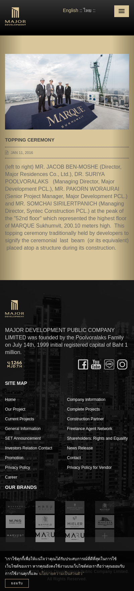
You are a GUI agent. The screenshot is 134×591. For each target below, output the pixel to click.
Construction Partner (85, 419)
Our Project (15, 409)
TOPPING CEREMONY (30, 140)
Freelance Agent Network (89, 428)
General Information (23, 428)
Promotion (14, 457)
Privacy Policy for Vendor (89, 467)
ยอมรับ (17, 583)
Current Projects (19, 419)
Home (10, 399)
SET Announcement (23, 438)
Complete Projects (83, 409)
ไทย (87, 10)
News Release (80, 448)
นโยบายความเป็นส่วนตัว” (61, 573)
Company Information (86, 399)
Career (11, 477)
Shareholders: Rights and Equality (97, 438)
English (70, 10)
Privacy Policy (17, 467)
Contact (74, 457)
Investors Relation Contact (28, 448)
